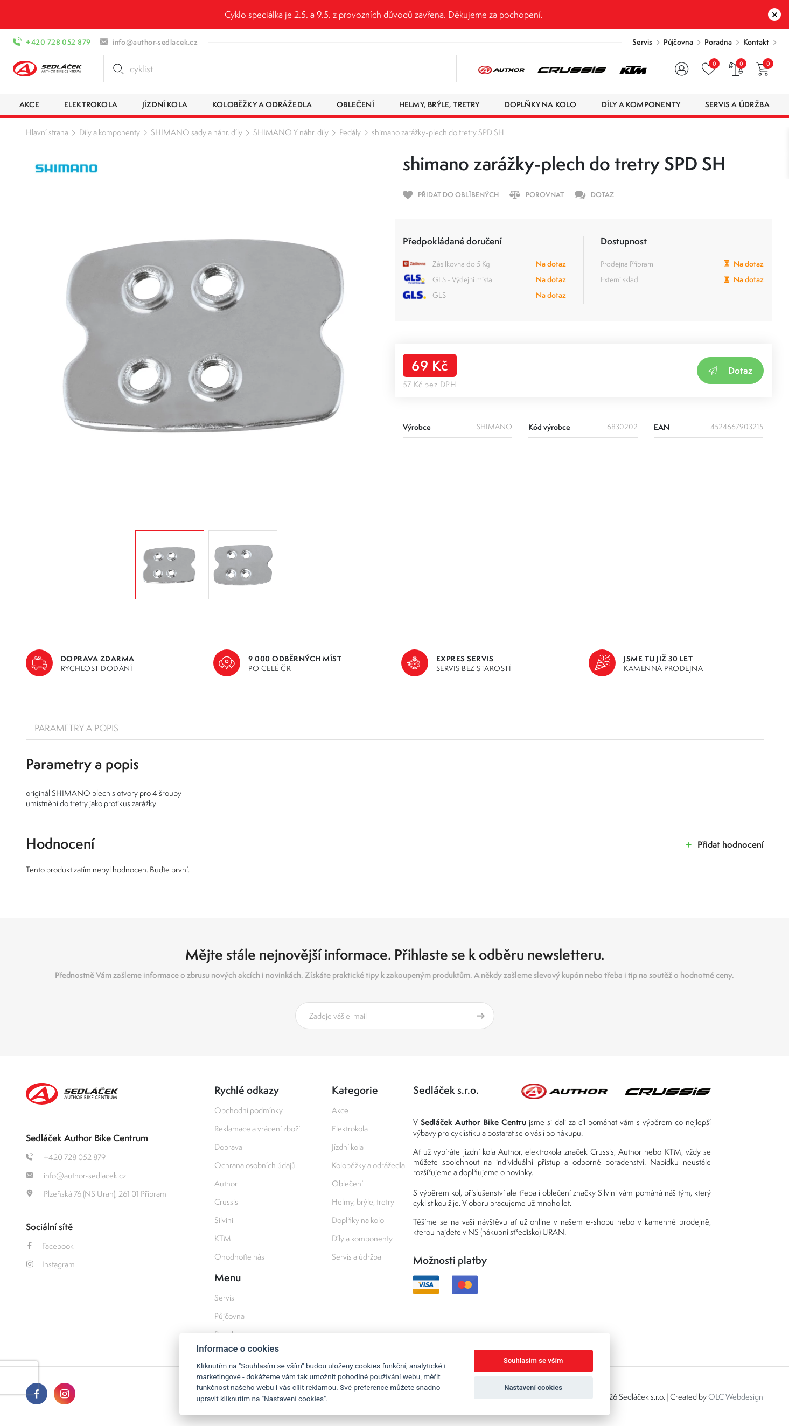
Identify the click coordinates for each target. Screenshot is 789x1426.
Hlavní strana (47, 132)
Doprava (228, 1147)
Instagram (50, 1264)
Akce (340, 1110)
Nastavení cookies (533, 1387)
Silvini (223, 1220)
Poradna (718, 42)
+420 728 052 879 (58, 42)
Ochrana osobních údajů (255, 1165)
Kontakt (756, 42)
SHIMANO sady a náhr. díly (196, 132)
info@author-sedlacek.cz (155, 42)
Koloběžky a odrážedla (368, 1165)
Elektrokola (350, 1128)
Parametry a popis (76, 728)
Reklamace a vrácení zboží (257, 1128)
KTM (222, 1238)
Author (226, 1183)
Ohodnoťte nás (239, 1257)
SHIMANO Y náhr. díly (291, 132)
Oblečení (347, 1183)
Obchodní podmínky (248, 1110)
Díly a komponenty (109, 132)
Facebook (50, 1246)
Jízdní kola (348, 1147)
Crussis (226, 1202)
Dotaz (730, 370)
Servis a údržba (356, 1257)
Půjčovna (678, 42)
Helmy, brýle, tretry (363, 1202)
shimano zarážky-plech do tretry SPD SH (438, 132)
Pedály (350, 132)
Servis (642, 42)
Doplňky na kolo (358, 1220)
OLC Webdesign (735, 1397)
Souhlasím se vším (533, 1361)
